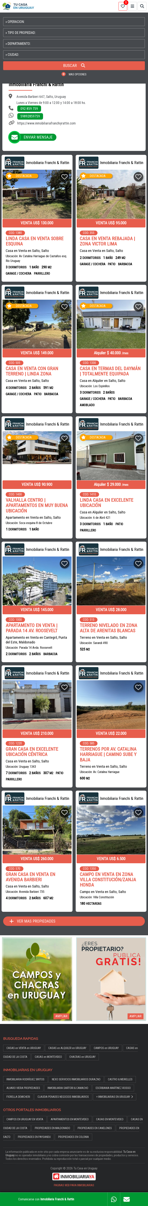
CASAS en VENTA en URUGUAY (23, 1048)
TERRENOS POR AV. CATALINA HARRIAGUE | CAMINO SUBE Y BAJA (108, 754)
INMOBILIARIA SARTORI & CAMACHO (68, 1088)
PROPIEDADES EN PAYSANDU (34, 1137)
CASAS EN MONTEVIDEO (109, 1119)
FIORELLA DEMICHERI (18, 1097)
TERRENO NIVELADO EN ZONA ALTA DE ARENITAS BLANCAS (108, 628)
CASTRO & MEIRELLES (120, 1079)
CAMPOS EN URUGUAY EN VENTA (24, 1119)
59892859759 (30, 116)
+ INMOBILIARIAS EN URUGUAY (114, 1097)
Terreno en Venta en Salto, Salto (103, 637)
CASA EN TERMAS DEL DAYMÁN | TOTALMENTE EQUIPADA (110, 371)
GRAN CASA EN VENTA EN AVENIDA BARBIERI (30, 877)
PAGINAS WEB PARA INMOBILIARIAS (74, 1185)
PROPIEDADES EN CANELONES (95, 1128)
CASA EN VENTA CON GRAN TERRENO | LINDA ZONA (32, 371)
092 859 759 (29, 109)
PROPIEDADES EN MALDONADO (52, 1128)
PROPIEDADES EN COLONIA (73, 1137)
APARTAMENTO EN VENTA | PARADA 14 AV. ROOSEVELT (31, 628)
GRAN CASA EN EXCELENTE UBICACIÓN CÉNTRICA (32, 752)
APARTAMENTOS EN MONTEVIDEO (70, 1119)
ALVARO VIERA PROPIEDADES (23, 1088)
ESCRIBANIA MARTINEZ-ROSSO (113, 1088)
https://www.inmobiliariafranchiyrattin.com (46, 123)
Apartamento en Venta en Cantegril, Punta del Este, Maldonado (36, 639)
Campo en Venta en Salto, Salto (103, 891)
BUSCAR (74, 65)
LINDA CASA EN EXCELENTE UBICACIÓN (106, 503)
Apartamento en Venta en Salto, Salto (33, 517)
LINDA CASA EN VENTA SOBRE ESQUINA (34, 241)
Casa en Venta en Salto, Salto (27, 250)
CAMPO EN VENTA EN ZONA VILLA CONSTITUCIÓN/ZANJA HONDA (108, 880)
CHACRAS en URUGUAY (82, 1057)
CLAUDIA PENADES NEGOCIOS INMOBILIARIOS (63, 1097)
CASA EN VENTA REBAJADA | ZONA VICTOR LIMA (107, 241)
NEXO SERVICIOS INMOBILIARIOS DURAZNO (76, 1079)
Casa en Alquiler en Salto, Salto (102, 380)
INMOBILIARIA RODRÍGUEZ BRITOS (25, 1079)
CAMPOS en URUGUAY (106, 1048)
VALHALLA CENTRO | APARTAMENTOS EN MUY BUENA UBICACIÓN (37, 505)
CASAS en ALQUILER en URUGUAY (67, 1048)
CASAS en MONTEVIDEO (48, 1057)
